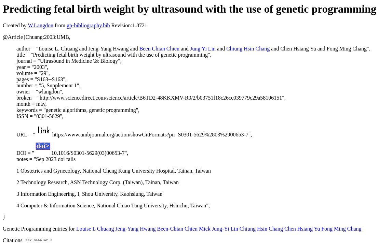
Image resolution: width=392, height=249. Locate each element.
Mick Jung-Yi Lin (218, 229)
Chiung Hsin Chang (248, 49)
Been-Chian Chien (177, 229)
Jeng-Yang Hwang (136, 229)
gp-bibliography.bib (88, 25)
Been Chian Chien (159, 49)
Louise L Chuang (95, 229)
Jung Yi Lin (203, 49)
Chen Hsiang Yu (302, 229)
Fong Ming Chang (341, 229)
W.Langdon (40, 25)
